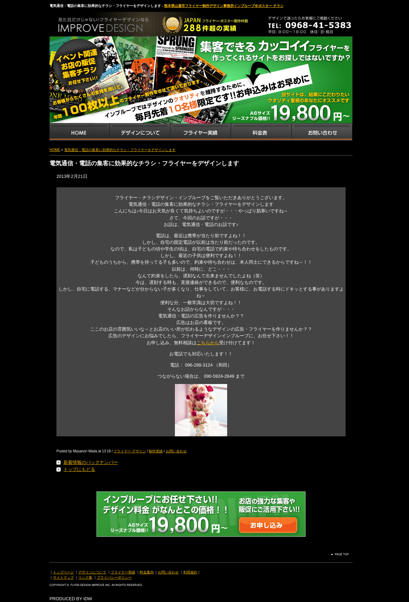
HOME (54, 150)
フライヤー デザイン (130, 451)
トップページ (63, 572)
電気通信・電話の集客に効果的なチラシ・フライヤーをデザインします (120, 150)
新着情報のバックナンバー (90, 462)
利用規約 (190, 572)
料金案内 (147, 572)
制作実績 (156, 451)
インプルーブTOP (79, 132)
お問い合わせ (322, 132)
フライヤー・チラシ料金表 (261, 132)
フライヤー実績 (123, 572)
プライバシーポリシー (114, 577)
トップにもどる (79, 469)
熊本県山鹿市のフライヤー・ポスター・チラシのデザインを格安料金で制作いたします (122, 22)
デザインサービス (139, 132)
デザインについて (92, 572)
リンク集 (85, 577)
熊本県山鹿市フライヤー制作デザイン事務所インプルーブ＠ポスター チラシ (224, 6)
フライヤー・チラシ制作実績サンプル (200, 132)
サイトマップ (63, 577)
